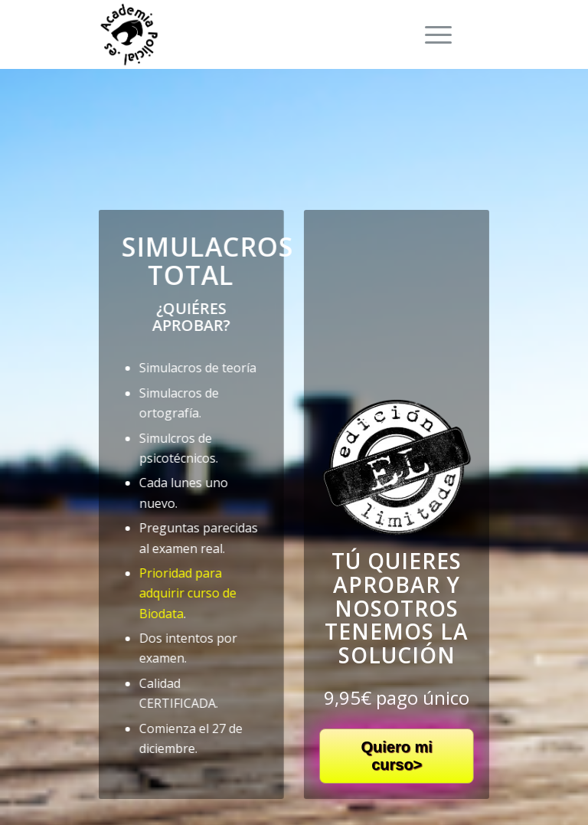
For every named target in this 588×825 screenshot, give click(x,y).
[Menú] (431, 34)
